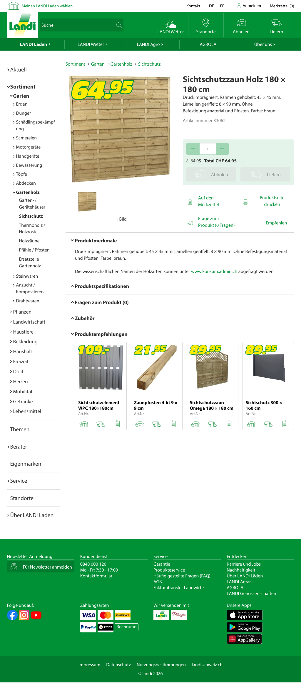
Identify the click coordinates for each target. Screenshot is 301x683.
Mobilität (23, 391)
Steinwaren (27, 276)
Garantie (161, 564)
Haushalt (22, 351)
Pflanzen (22, 311)
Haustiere (23, 331)
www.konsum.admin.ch (214, 271)
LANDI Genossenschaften (251, 594)
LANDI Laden (33, 44)
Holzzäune (29, 241)
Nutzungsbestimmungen (161, 665)
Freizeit (21, 361)
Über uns (263, 44)
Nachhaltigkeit (241, 570)
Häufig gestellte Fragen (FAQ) (181, 576)
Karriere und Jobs (244, 564)
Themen (20, 429)
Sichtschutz (31, 216)
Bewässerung (29, 165)
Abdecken (26, 183)
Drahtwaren (27, 301)
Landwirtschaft (29, 321)
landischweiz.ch (207, 665)
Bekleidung (25, 341)
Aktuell (18, 69)
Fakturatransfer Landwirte (178, 588)
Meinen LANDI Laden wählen (47, 6)
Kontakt (193, 6)
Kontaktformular (96, 576)
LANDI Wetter (91, 44)
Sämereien (26, 138)
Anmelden (252, 5)
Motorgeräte (28, 147)
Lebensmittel (27, 411)
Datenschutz (118, 665)
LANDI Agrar (239, 582)
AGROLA (208, 44)
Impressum (89, 665)
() (282, 6)
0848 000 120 (93, 564)
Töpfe (21, 174)
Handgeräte (27, 156)
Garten (21, 95)
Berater (18, 446)
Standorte (22, 498)
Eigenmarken (25, 463)
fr (222, 6)
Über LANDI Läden (245, 576)
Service (18, 480)
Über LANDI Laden (32, 515)
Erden (22, 104)
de (211, 6)
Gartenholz (28, 192)
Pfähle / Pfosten (34, 250)
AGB (157, 582)
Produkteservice (169, 570)
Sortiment (23, 86)
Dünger (23, 113)
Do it (18, 371)
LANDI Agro (148, 44)
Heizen (20, 381)
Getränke (23, 401)
